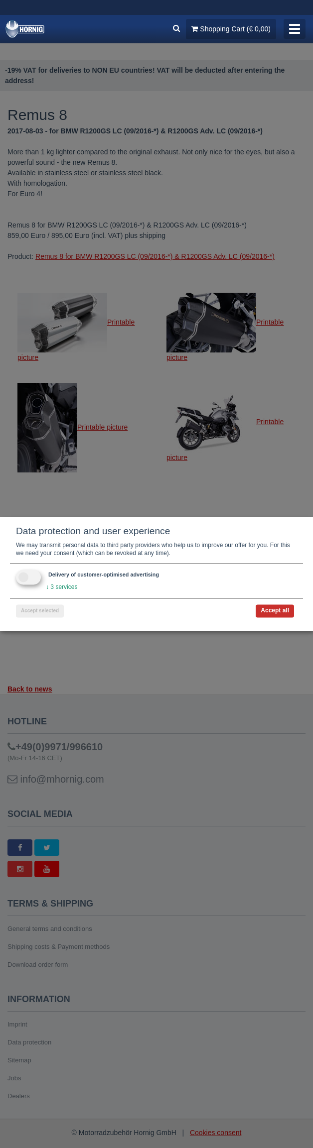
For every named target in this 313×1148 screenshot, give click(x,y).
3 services (61, 587)
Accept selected (40, 611)
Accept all (275, 610)
